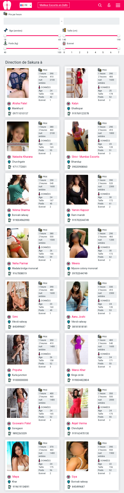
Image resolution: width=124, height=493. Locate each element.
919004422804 (80, 380)
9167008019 (20, 273)
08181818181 (79, 326)
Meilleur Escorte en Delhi (54, 5)
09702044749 (79, 273)
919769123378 (80, 113)
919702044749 (80, 220)
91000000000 (20, 380)
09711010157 (20, 113)
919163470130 (80, 433)
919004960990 (21, 220)
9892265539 (20, 433)
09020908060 (79, 166)
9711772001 (20, 166)
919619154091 (21, 486)
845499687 (19, 326)
